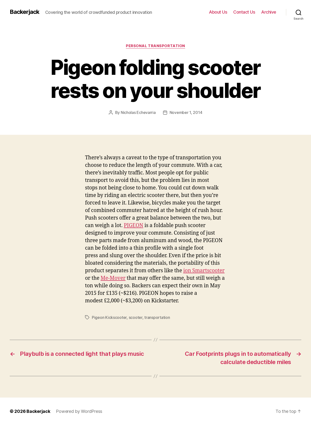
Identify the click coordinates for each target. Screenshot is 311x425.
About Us (218, 12)
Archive (268, 12)
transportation (157, 317)
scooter (135, 317)
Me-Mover (113, 278)
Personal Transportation (155, 46)
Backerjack (24, 12)
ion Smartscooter (204, 270)
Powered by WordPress (79, 411)
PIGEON (133, 225)
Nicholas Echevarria (138, 112)
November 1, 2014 (186, 112)
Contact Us (244, 12)
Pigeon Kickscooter (109, 317)
